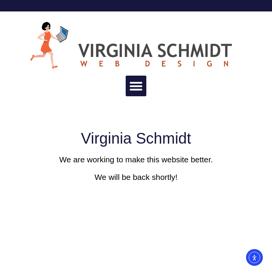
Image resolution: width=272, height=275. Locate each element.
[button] (136, 86)
